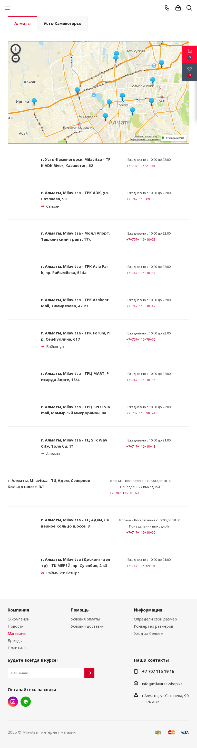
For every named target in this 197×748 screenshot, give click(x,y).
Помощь (80, 610)
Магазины (17, 633)
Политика (17, 647)
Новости (16, 626)
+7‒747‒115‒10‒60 (140, 532)
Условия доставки (87, 626)
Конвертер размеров (153, 626)
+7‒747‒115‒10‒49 (140, 306)
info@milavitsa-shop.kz (162, 683)
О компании (18, 618)
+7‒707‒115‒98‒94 (140, 413)
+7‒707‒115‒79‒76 (140, 339)
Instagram (13, 702)
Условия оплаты (85, 618)
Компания (18, 610)
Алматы (22, 23)
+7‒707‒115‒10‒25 (140, 239)
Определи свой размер (155, 618)
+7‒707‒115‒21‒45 (140, 165)
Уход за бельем (148, 633)
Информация (148, 610)
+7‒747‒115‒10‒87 (140, 272)
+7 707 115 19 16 (158, 671)
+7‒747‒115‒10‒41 (140, 446)
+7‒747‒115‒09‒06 (140, 199)
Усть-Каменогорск (62, 23)
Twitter (26, 702)
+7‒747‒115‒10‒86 (140, 379)
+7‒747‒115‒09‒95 (140, 565)
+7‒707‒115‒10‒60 (124, 493)
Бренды (15, 640)
